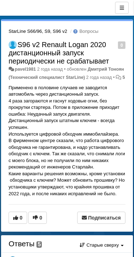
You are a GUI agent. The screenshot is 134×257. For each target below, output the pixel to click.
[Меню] (122, 8)
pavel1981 (25, 69)
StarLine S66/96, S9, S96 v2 (38, 31)
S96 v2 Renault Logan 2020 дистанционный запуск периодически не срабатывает (59, 53)
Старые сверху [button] (102, 245)
